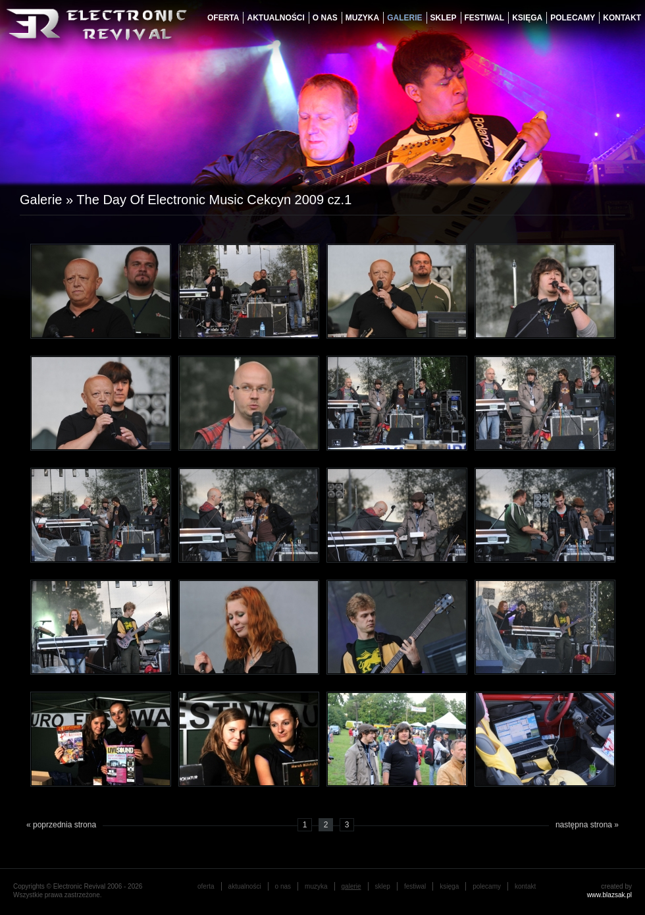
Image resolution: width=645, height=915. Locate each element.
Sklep (443, 17)
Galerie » (48, 199)
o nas (325, 17)
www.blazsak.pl (609, 895)
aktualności (275, 17)
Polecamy (572, 17)
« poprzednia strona (61, 824)
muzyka (362, 17)
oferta (223, 17)
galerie (404, 17)
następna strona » (587, 824)
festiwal (485, 17)
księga (527, 17)
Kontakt (622, 17)
